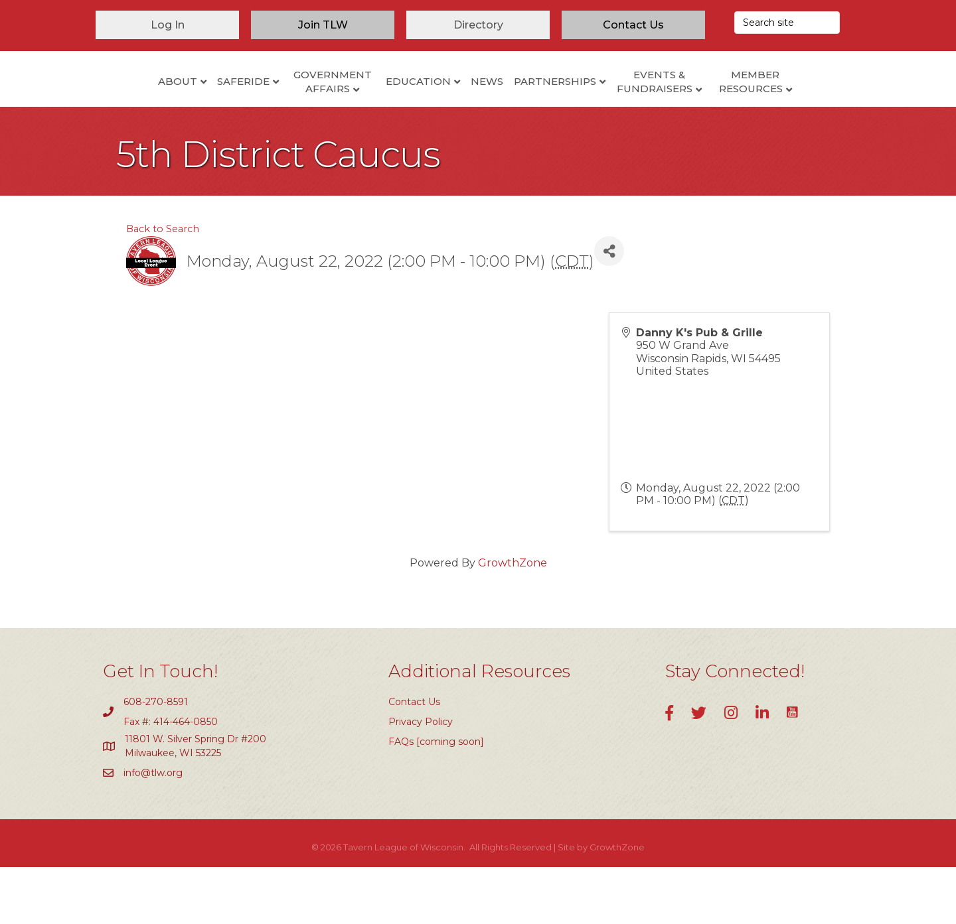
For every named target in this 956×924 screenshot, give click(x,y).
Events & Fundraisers (710, 107)
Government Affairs (277, 107)
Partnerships (610, 105)
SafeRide (188, 105)
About (122, 105)
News (542, 105)
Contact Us (414, 758)
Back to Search (162, 286)
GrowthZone (512, 620)
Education (363, 105)
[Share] (609, 308)
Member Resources (806, 107)
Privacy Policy (420, 778)
